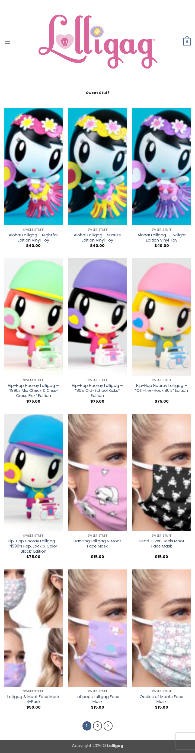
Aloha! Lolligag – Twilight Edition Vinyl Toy (162, 238)
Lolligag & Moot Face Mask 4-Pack (33, 699)
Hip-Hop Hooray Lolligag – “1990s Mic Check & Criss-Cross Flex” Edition (33, 390)
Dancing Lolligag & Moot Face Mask (97, 544)
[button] (7, 41)
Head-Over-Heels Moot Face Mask (161, 544)
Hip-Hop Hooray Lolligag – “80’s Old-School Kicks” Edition (97, 390)
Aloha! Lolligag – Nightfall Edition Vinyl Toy (33, 238)
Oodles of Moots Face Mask (161, 699)
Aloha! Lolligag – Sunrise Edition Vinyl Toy (97, 238)
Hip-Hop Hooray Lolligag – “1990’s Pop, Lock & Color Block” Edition (33, 546)
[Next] (108, 726)
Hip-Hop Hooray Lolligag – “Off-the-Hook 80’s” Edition (161, 388)
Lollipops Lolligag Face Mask (97, 699)
